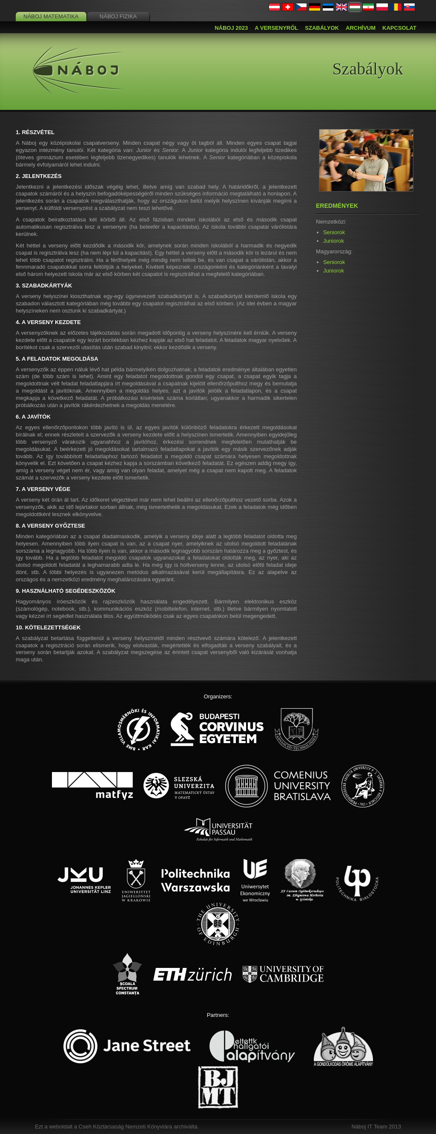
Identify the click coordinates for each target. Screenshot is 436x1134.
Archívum (361, 28)
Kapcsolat (399, 28)
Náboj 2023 (231, 28)
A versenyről (276, 28)
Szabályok (322, 28)
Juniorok (333, 241)
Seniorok (334, 232)
